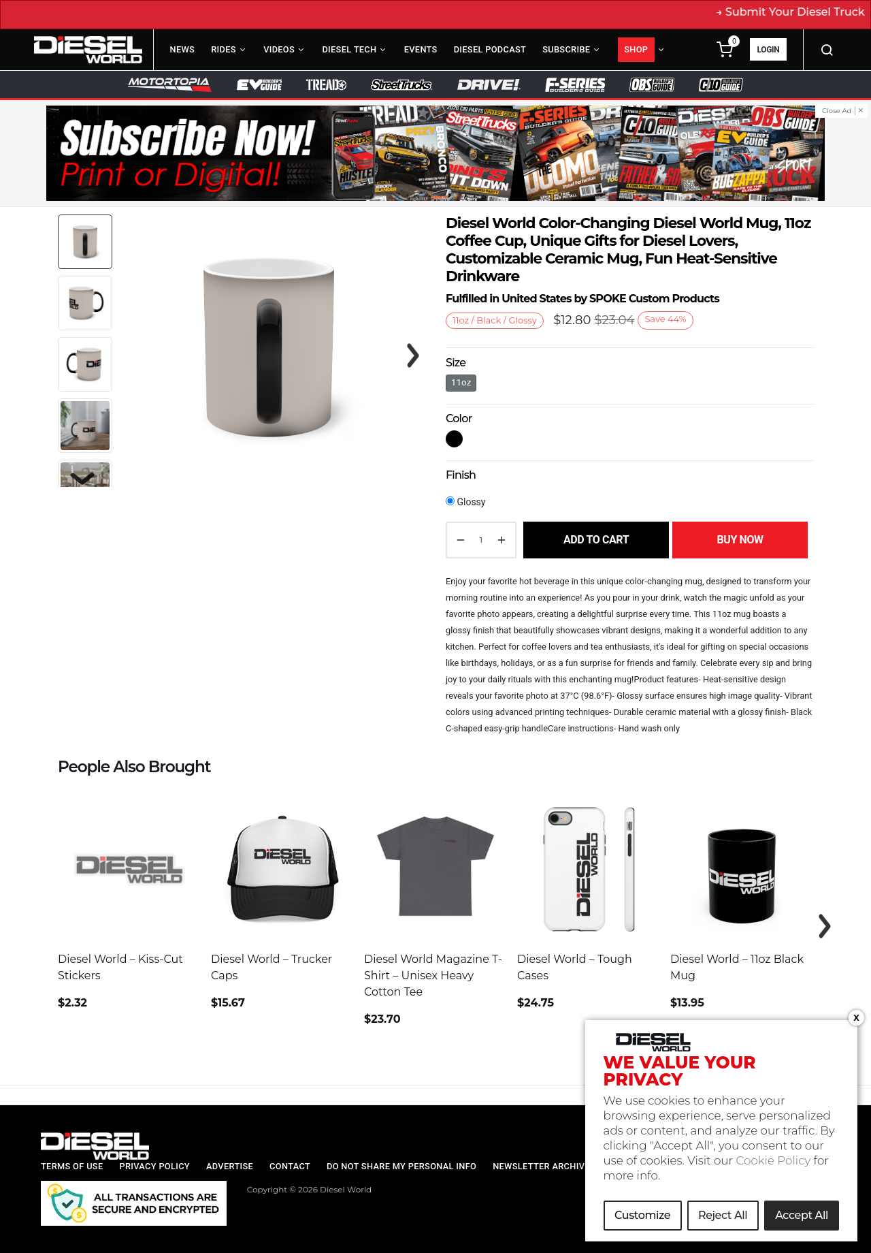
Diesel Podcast (490, 49)
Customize (642, 1216)
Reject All (722, 1216)
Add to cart (596, 539)
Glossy (465, 501)
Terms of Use (72, 1166)
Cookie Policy (773, 1162)
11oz (461, 382)
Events (421, 49)
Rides (223, 49)
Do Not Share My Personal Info (401, 1166)
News (182, 49)
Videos (279, 49)
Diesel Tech (349, 49)
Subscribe (566, 49)
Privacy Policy (154, 1166)
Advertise (229, 1166)
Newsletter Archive (541, 1166)
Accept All (801, 1216)
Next (82, 479)
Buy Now (740, 539)
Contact (289, 1166)
